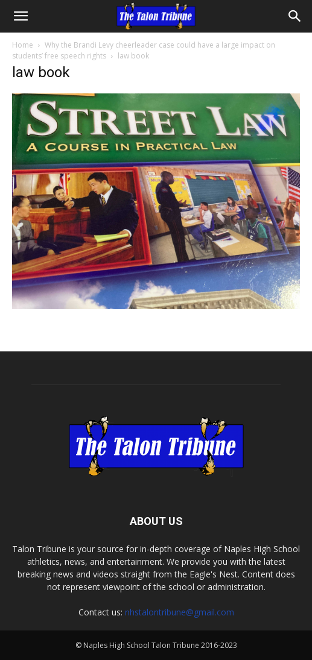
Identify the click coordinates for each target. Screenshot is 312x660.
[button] (20, 16)
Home (22, 45)
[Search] (295, 16)
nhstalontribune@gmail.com (179, 612)
